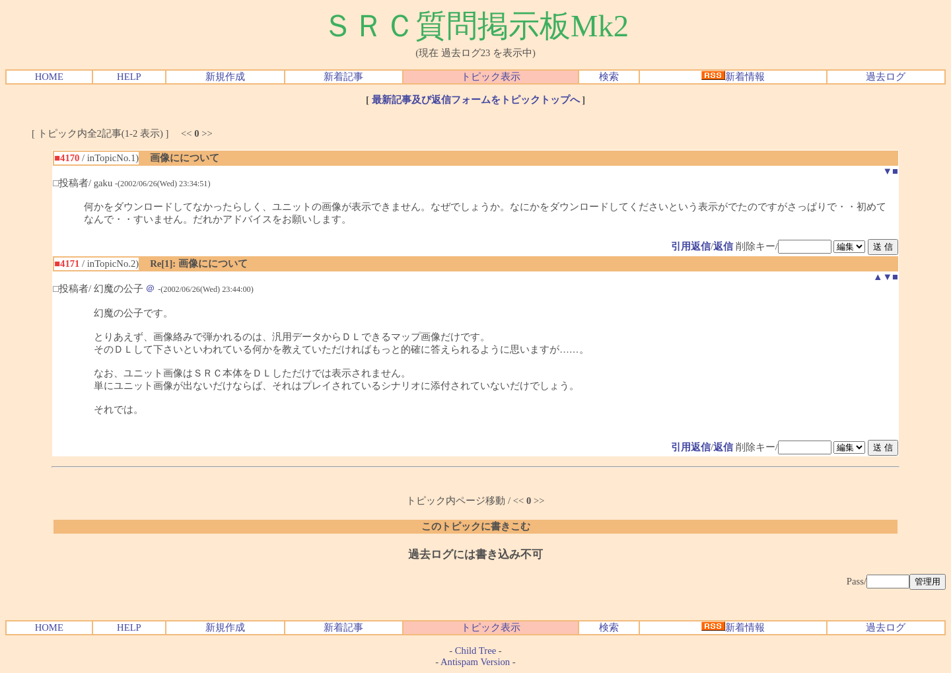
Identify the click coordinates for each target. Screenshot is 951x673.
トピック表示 (490, 76)
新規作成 (225, 76)
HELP (129, 76)
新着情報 (733, 76)
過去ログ (885, 76)
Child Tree (475, 650)
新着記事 (343, 76)
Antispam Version (475, 661)
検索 (609, 76)
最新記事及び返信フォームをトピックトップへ (476, 99)
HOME (49, 76)
